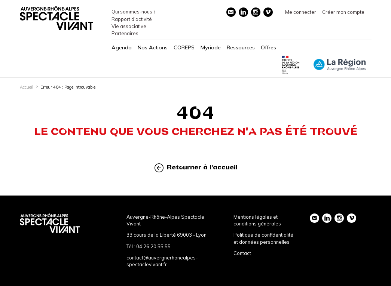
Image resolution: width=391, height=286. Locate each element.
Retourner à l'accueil (196, 167)
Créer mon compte (343, 12)
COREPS (184, 47)
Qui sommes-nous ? (133, 12)
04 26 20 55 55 (153, 246)
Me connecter (300, 12)
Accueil (26, 87)
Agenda (122, 47)
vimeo (268, 12)
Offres (268, 47)
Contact (242, 253)
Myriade (211, 47)
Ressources (241, 47)
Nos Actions (153, 47)
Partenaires (125, 33)
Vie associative (129, 26)
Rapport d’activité (132, 19)
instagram (255, 12)
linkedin (243, 12)
